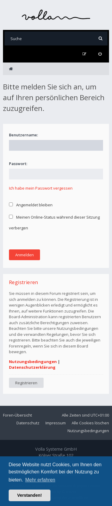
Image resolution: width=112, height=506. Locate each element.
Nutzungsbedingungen (33, 361)
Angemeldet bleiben (31, 205)
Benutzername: (23, 135)
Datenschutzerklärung (32, 367)
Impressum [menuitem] (55, 423)
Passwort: (18, 163)
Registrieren (26, 382)
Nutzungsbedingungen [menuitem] (88, 430)
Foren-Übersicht (17, 415)
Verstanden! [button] (29, 495)
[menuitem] (100, 54)
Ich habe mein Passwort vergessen (41, 188)
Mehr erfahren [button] (40, 479)
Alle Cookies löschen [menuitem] (90, 423)
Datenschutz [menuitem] (27, 423)
